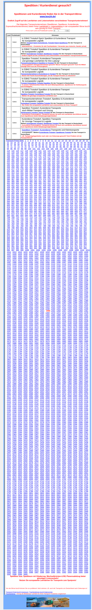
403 (12, 183)
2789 (48, 491)
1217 (64, 278)
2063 (14, 394)
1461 (86, 311)
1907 (64, 372)
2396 (31, 438)
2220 (53, 414)
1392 (36, 303)
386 (17, 181)
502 (53, 193)
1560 (53, 325)
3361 (59, 568)
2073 (70, 394)
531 (22, 197)
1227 (36, 280)
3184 (75, 544)
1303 (42, 291)
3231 (86, 550)
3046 (59, 526)
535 (40, 197)
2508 (70, 453)
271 (67, 167)
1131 (86, 266)
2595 (53, 465)
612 (62, 205)
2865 (53, 501)
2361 (86, 432)
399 (76, 181)
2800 (25, 493)
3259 (75, 554)
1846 (59, 363)
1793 (14, 357)
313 (12, 173)
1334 (48, 295)
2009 (48, 386)
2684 (48, 477)
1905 (53, 372)
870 (8, 236)
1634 (48, 335)
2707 (9, 481)
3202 (9, 548)
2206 (59, 412)
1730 (81, 347)
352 (26, 177)
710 (17, 218)
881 (58, 236)
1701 (86, 343)
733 (40, 220)
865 (67, 234)
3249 (20, 554)
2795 (81, 491)
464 (44, 189)
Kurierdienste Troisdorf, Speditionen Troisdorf (43, 54)
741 (76, 220)
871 (12, 236)
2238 (70, 416)
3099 (20, 534)
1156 (59, 270)
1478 (14, 315)
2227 (9, 416)
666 (62, 212)
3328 (42, 564)
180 (62, 157)
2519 (48, 455)
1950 (53, 378)
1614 (20, 333)
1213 (42, 278)
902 (71, 238)
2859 (20, 501)
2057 (64, 392)
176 (44, 157)
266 (44, 167)
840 (35, 232)
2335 (25, 430)
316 (26, 173)
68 (85, 145)
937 (67, 242)
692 (17, 216)
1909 (75, 372)
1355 (81, 297)
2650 (25, 473)
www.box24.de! (48, 16)
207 (22, 161)
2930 (81, 509)
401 (85, 181)
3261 (86, 554)
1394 (48, 303)
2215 (25, 414)
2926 (59, 509)
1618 (42, 333)
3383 (14, 572)
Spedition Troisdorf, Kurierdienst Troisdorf (36, 94)
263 (31, 167)
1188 (70, 274)
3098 (14, 534)
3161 (31, 542)
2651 (31, 473)
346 (80, 175)
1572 (36, 327)
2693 (14, 479)
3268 (42, 556)
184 (80, 157)
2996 (31, 520)
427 (40, 185)
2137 (9, 404)
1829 (48, 361)
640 (26, 210)
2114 (48, 400)
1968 (70, 380)
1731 (86, 347)
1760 (81, 351)
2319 (20, 428)
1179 (20, 274)
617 (85, 205)
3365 (81, 568)
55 (40, 145)
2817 (36, 495)
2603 (14, 467)
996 (8, 250)
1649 (48, 337)
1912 (9, 374)
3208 (42, 548)
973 (67, 246)
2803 (42, 493)
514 (26, 195)
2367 (36, 434)
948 (35, 244)
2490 (53, 451)
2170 (25, 408)
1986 (86, 382)
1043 (14, 256)
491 (85, 191)
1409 (48, 305)
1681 (59, 341)
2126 (31, 402)
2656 (59, 473)
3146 (31, 540)
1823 (14, 361)
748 (26, 222)
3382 (9, 572)
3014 (48, 522)
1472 (64, 313)
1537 (9, 323)
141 (49, 153)
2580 (53, 463)
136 (26, 153)
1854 (20, 366)
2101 (59, 398)
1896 (86, 370)
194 (44, 159)
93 (89, 147)
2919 (20, 509)
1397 (64, 303)
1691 (31, 343)
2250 (53, 418)
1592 (64, 329)
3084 (20, 532)
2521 (59, 455)
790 (53, 226)
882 (62, 236)
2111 (31, 400)
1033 (42, 254)
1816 (59, 359)
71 (11, 147)
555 (49, 199)
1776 (86, 353)
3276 (86, 556)
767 (31, 224)
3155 (81, 540)
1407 (36, 305)
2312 (64, 426)
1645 (25, 337)
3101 (31, 534)
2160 (53, 406)
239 (85, 163)
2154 (20, 406)
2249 (48, 418)
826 (53, 230)
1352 (64, 297)
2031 (86, 388)
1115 (81, 264)
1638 (70, 335)
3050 (81, 526)
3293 (14, 560)
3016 (59, 522)
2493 (70, 451)
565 (12, 201)
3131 (31, 538)
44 (85, 143)
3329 (48, 564)
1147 (9, 270)
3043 (42, 526)
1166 (31, 272)
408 (35, 183)
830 (71, 230)
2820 (53, 495)
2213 (14, 414)
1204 (75, 276)
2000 (81, 384)
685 (67, 214)
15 (66, 141)
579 (76, 201)
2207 (64, 412)
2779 (75, 489)
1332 (36, 295)
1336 (59, 295)
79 (40, 147)
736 (53, 220)
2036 (31, 390)
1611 (86, 331)
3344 (48, 566)
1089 (20, 262)
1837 (9, 363)
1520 (81, 319)
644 (44, 210)
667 (67, 212)
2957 (64, 513)
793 (67, 226)
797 (85, 226)
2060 (81, 392)
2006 (31, 386)
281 (31, 169)
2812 (9, 495)
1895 (81, 370)
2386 (59, 436)
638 (17, 210)
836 (17, 232)
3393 (70, 572)
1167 (36, 272)
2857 (9, 501)
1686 (86, 341)
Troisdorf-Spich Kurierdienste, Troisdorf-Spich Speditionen (47, 43)
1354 (75, 297)
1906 (59, 372)
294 (8, 171)
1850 (81, 363)
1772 (64, 353)
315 (22, 173)
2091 (86, 396)
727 (12, 220)
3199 (75, 546)
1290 (53, 289)
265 (40, 167)
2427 (36, 443)
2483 (14, 451)
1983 (70, 382)
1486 (59, 315)
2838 (70, 497)
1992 (36, 384)
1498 (42, 317)
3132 (36, 538)
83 (54, 147)
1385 (81, 301)
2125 (25, 402)
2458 (42, 447)
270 (62, 167)
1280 (81, 286)
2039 (48, 390)
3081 (86, 530)
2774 (48, 489)
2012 (64, 386)
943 (12, 244)
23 (11, 143)
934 (53, 242)
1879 (75, 368)
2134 (75, 402)
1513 (42, 319)
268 (53, 167)
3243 (70, 552)
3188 (14, 546)
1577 (64, 327)
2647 (9, 473)
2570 (81, 461)
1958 (14, 380)
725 (85, 218)
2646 (86, 471)
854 (17, 234)
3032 (64, 524)
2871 (86, 501)
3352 (9, 568)
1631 (31, 335)
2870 (81, 501)
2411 (31, 440)
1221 (86, 278)
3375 (53, 570)
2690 (81, 477)
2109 (20, 400)
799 (12, 228)
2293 (42, 424)
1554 (20, 325)
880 (53, 236)
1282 (9, 289)
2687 (64, 477)
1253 (14, 284)
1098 (70, 262)
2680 (25, 477)
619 (12, 207)
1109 (48, 264)
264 (35, 167)
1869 (20, 368)
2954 (48, 513)
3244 (75, 552)
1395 (53, 303)
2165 (81, 406)
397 (67, 181)
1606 (59, 331)
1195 (25, 276)
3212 (64, 548)
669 (76, 212)
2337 (36, 430)
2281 (59, 422)
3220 (25, 550)
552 (35, 199)
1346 (31, 297)
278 (17, 169)
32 (43, 143)
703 (67, 216)
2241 (86, 416)
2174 (48, 408)
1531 (59, 321)
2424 (20, 443)
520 (53, 195)
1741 (59, 349)
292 (80, 169)
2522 (64, 455)
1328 (14, 295)
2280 (53, 422)
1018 (42, 252)
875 (31, 236)
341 (58, 175)
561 (76, 199)
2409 (20, 440)
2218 (42, 414)
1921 (59, 374)
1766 (31, 353)
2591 (31, 465)
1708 (42, 345)
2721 (86, 481)
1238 (14, 282)
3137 (64, 538)
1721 (31, 347)
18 (77, 141)
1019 (48, 252)
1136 (31, 268)
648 (62, 210)
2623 (42, 469)
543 (76, 197)
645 (49, 210)
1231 (59, 280)
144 (62, 153)
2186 (31, 410)
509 (85, 193)
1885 (25, 370)
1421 (31, 307)
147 (76, 153)
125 (58, 151)
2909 (48, 507)
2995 (25, 520)
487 (67, 191)
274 (80, 167)
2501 (31, 453)
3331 (59, 564)
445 (40, 187)
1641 (86, 335)
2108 (14, 400)
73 (18, 147)
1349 (48, 297)
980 (17, 248)
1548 (70, 323)
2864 (48, 501)
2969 (48, 515)
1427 (64, 307)
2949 (20, 513)
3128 (14, 538)
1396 (59, 303)
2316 (86, 426)
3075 (53, 530)
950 (44, 244)
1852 (9, 366)
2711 (31, 481)
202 (80, 159)
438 (8, 187)
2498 (14, 453)
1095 (53, 262)
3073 (42, 530)
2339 (48, 430)
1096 (59, 262)
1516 (59, 319)
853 (12, 234)
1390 (25, 303)
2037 (36, 390)
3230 (81, 550)
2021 (31, 388)
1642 (9, 337)
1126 (59, 266)
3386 (31, 572)
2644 (75, 471)
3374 (48, 570)
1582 (9, 329)
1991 (31, 384)
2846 (31, 499)
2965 (25, 515)
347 (85, 175)
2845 (25, 499)
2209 (75, 412)
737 (58, 220)
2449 (75, 445)
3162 (36, 542)
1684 (75, 341)
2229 (20, 416)
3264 (20, 556)
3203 (14, 548)
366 (8, 179)
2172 (36, 408)
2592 (36, 465)
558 (62, 199)
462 (35, 189)
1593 (70, 329)
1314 (20, 293)
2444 (48, 445)
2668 (42, 475)
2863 (42, 501)
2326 (59, 428)
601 (12, 205)
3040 (25, 526)
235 (67, 163)
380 (71, 179)
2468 (14, 449)
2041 (59, 390)
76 (29, 147)
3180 (53, 544)
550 (26, 199)
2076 (86, 394)
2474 (48, 449)
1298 (14, 291)
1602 (36, 331)
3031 (59, 524)
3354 (20, 568)
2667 (36, 475)
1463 (14, 313)
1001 (33, 250)
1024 (75, 252)
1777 (9, 355)
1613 (14, 333)
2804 (48, 493)
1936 (59, 376)
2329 (75, 428)
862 (53, 234)
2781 (86, 489)
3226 (59, 550)
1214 (48, 278)
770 (44, 224)
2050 (25, 392)
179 (58, 157)
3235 (25, 552)
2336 (31, 430)
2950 (25, 513)
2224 (75, 414)
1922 (64, 374)
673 (12, 214)
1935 (53, 376)
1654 (75, 337)
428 (44, 185)
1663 (42, 339)
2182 (9, 410)
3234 (20, 552)
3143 (14, 540)
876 (35, 236)
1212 (36, 278)
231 (49, 163)
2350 (25, 432)
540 (62, 197)
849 (76, 232)
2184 (20, 410)
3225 (53, 550)
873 (22, 236)
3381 (86, 570)
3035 (81, 524)
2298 (70, 424)
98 (22, 149)
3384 (20, 572)
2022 (36, 388)
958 (80, 244)
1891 (59, 370)
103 (43, 149)
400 (80, 181)
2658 (70, 473)
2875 (25, 503)
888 (8, 238)
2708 (14, 481)
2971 (59, 515)
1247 (64, 282)
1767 (36, 353)
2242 (9, 418)
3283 (42, 558)
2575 (25, 463)
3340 (25, 566)
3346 (59, 566)
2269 (75, 420)
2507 (64, 453)
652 (80, 210)
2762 (64, 487)
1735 (25, 349)
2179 (75, 408)
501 (49, 193)
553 (40, 199)
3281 (31, 558)
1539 (20, 323)
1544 (48, 323)
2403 (70, 438)
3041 (31, 526)
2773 (42, 489)
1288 (42, 289)
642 (35, 210)
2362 (9, 434)
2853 (70, 499)
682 (53, 214)
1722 (36, 347)
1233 (70, 280)
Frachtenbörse (10, 594)
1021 (59, 252)
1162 (9, 272)
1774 (75, 353)
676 (26, 214)
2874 (20, 503)
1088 (14, 262)
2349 (20, 432)
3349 (75, 566)
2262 (36, 420)
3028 (42, 524)
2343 (70, 430)
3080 (81, 530)
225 (22, 163)
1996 (59, 384)
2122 (9, 402)
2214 (20, 414)
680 (44, 214)
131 (85, 151)
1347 (36, 297)
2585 (81, 463)
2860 (25, 501)
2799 (20, 493)
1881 (86, 368)
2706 (86, 479)
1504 (75, 317)
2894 (48, 505)
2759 (48, 487)
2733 (70, 483)
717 (49, 218)
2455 (25, 447)
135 (22, 153)
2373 (70, 434)
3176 (31, 544)
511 (12, 195)
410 (44, 183)
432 (62, 185)
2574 (20, 463)
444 (35, 187)
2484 (20, 451)
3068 (14, 530)
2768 (14, 489)
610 (53, 205)
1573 (42, 327)
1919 (48, 374)
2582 (64, 463)
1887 (36, 370)
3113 (14, 536)
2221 (59, 414)
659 (31, 212)
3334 (75, 564)
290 (71, 169)
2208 (70, 412)
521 (58, 195)
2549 (48, 459)
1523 (14, 321)
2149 (75, 404)
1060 (25, 258)
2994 (20, 520)
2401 (59, 438)
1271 (31, 286)
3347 (64, 566)
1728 (70, 347)
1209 (20, 278)
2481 (86, 449)
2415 (53, 440)
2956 (59, 513)
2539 (75, 457)
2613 (70, 467)
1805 (81, 357)
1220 (81, 278)
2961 (86, 513)
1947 (36, 378)
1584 (20, 329)
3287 (64, 558)
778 (80, 224)
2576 (31, 463)
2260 (25, 420)
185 (85, 157)
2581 (59, 463)
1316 (31, 293)
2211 (86, 412)
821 (31, 230)
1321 (59, 293)
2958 (70, 513)
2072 (64, 394)
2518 (42, 455)
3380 (81, 570)
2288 (14, 424)
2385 (53, 436)
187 (12, 159)
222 (8, 163)
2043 (70, 390)
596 (71, 203)
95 (11, 149)
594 (62, 203)
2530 (25, 457)
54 (36, 145)
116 (17, 151)
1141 (59, 268)
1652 (64, 337)
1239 (20, 282)
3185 (81, 544)
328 (80, 173)
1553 (14, 325)
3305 (81, 560)
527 (85, 195)
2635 (25, 471)
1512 (36, 319)
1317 (36, 293)
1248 (70, 282)
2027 (64, 388)
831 (76, 230)
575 (58, 201)
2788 (42, 491)
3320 (81, 562)
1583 (14, 329)
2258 (14, 420)
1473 (70, 313)
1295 (81, 289)
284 (44, 169)
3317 (64, 562)
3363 (70, 568)
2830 (25, 497)
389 (31, 181)
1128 (70, 266)
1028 (14, 254)
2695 (25, 479)
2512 (9, 455)
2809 (75, 493)
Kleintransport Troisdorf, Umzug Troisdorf (35, 112)
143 (58, 153)
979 (12, 248)
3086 (31, 532)
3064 (75, 528)
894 (35, 238)
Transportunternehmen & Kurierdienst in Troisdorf (38, 74)
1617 (36, 333)
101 (34, 149)
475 (12, 191)
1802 (64, 357)
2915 (81, 507)
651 (76, 210)
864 (62, 234)
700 (53, 216)
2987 (64, 517)
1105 (25, 264)
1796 (31, 357)
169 (12, 157)
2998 (42, 520)
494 (17, 193)
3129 (20, 538)
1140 (53, 268)
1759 (75, 351)
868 (80, 234)
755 (58, 222)
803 (31, 228)
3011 (31, 522)
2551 (59, 459)
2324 (48, 428)
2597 (64, 465)
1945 (25, 378)
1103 (14, 264)
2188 (42, 410)
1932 (36, 376)
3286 (59, 558)
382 (80, 179)
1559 (48, 325)
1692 (36, 343)
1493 (14, 317)
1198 (42, 276)
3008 (14, 522)
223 (12, 163)
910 (26, 240)
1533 (70, 321)
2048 (14, 392)
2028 (70, 388)
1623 (70, 333)
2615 (81, 467)
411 (49, 183)
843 (49, 232)
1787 (64, 355)
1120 (25, 266)
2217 (36, 414)
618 (8, 207)
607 (40, 205)
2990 (81, 517)
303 (49, 171)
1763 (14, 353)
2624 (48, 469)
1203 (70, 276)
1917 (36, 374)
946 (26, 244)
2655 (53, 473)
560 (71, 199)
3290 (81, 558)
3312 (36, 562)
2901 (86, 505)
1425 (53, 307)
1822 (9, 361)
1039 (75, 254)
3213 (70, 548)
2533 (42, 457)
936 (62, 242)
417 (76, 183)
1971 (86, 380)
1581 (86, 327)
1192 (9, 276)
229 (40, 163)
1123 (42, 266)
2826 (86, 495)
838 (26, 232)
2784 (20, 491)
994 (80, 248)
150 (8, 155)
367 (12, 179)
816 (8, 230)
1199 (48, 276)
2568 (70, 461)
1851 (86, 363)
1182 (36, 274)
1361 (31, 299)
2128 (42, 402)
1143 (70, 268)
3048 (70, 526)
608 (44, 205)
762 (8, 224)
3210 (53, 548)
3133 (42, 538)
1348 (42, 297)
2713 (42, 481)
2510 (81, 453)
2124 (20, 402)
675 (22, 214)
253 (67, 165)
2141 (31, 404)
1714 (75, 345)
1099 (75, 262)
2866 (59, 501)
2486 (31, 451)
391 (40, 181)
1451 (31, 311)
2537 (64, 457)
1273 (42, 286)
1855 (25, 366)
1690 (25, 343)
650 (71, 210)
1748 (14, 351)
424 (26, 185)
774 (62, 224)
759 (76, 222)
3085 (25, 532)
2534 (48, 457)
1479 (20, 315)
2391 (86, 436)
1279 (75, 286)
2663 (14, 475)
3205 (25, 548)
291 (76, 169)
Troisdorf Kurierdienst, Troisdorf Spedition (36, 83)
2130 (53, 402)
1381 (59, 301)
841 (40, 232)
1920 (53, 374)
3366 (86, 568)
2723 (14, 483)
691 (12, 216)
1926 (86, 374)
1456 (59, 311)
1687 (9, 343)
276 (8, 169)
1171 (59, 272)
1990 (25, 384)
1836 (86, 361)
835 (12, 232)
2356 (59, 432)
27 (25, 143)
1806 (86, 357)
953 (58, 244)
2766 (86, 487)
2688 (70, 477)
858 (35, 234)
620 (17, 207)
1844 (48, 363)
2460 (53, 447)
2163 (70, 406)
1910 (81, 372)
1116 (86, 264)
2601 (86, 465)
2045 (81, 390)
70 (8, 147)
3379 (75, 570)
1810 (25, 359)
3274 (75, 556)
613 (67, 205)
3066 (86, 528)
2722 (9, 483)
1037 (64, 254)
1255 (25, 284)
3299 (48, 560)
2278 (42, 422)
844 (53, 232)
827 (58, 230)
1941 (86, 376)
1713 (70, 345)
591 (49, 203)
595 (67, 203)
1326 (86, 293)
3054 (20, 528)
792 (62, 226)
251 (58, 165)
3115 (25, 536)
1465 (25, 313)
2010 (53, 386)
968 (44, 246)
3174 (20, 544)
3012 (36, 522)
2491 (59, 451)
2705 (81, 479)
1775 (81, 353)
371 (31, 179)
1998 (70, 384)
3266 (31, 556)
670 (80, 212)
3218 (14, 550)
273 (76, 167)
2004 (20, 386)
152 (17, 155)
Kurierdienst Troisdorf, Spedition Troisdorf (36, 103)
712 (26, 218)
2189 (48, 410)
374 (44, 179)
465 (49, 189)
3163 (42, 542)
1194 (20, 276)
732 (35, 220)
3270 (53, 556)
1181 (31, 274)
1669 (75, 339)
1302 (36, 291)
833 (85, 230)
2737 (9, 485)
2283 (70, 422)
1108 (42, 264)
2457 (36, 447)
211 (40, 161)
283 (40, 169)
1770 (53, 353)
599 (85, 203)
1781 (31, 355)
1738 (42, 349)
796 (80, 226)
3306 (86, 560)
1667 (64, 339)
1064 (48, 258)
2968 (42, 515)
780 (8, 226)
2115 (53, 400)
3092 (64, 532)
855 (22, 234)
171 (22, 157)
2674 (75, 475)
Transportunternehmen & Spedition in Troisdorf (37, 63)
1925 (81, 374)
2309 (48, 426)
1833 (70, 361)
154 (26, 155)
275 (85, 167)
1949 (48, 378)
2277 (36, 422)
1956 (86, 378)
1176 (86, 272)
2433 (70, 443)
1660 (25, 339)
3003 (70, 520)
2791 (59, 491)
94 (8, 149)
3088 (42, 532)
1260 (53, 284)
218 (71, 161)
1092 (36, 262)
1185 (53, 274)
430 (53, 185)
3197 (64, 546)
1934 (48, 376)
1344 (20, 297)
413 (58, 183)
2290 (25, 424)
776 (71, 224)
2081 (31, 396)
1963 (42, 380)
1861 (59, 366)
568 (26, 201)
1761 (86, 351)
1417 (9, 307)
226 (26, 163)
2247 (36, 418)
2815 (25, 495)
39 (68, 143)
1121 (31, 266)
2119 (75, 400)
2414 (48, 440)
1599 (20, 331)
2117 (64, 400)
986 (44, 248)
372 (35, 179)
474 (8, 191)
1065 (53, 258)
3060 (53, 528)
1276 (59, 286)
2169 (20, 408)
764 (17, 224)
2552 (64, 459)
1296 (86, 289)
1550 (81, 323)
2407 (9, 440)
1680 (53, 341)
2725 (25, 483)
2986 (59, 517)
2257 (9, 420)
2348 (14, 432)
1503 (70, 317)
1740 (53, 349)
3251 (31, 554)
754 (53, 222)
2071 (59, 394)
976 (80, 246)
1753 (42, 351)
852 (8, 234)
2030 (81, 388)
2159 (48, 406)
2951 (31, 513)
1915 (25, 374)
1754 (48, 351)
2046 (86, 390)
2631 (86, 469)
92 (85, 147)
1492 (9, 317)
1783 (42, 355)
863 (58, 234)
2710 (25, 481)
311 (85, 171)
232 (53, 163)
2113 (42, 400)
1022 (64, 252)
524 (71, 195)
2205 (53, 412)
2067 (36, 394)
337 (40, 175)
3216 (86, 548)
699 (49, 216)
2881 (59, 503)
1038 (70, 254)
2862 (36, 501)
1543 (42, 323)
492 (8, 193)
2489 (48, 451)
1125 (53, 266)
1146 (86, 268)
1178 (14, 274)
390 (35, 181)
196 (53, 159)
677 (31, 214)
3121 (59, 536)
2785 (25, 491)
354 (35, 177)
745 (12, 222)
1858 (42, 366)
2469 (20, 449)
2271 (86, 420)
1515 (53, 319)
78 (36, 147)
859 (40, 234)
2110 (25, 400)
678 (35, 214)
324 (62, 173)
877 (40, 236)
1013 (14, 252)
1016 (31, 252)
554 (44, 199)
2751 (86, 485)
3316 (59, 562)
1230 (53, 280)
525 (76, 195)
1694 (48, 343)
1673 (14, 341)
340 (53, 175)
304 (53, 171)
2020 (25, 388)
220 (80, 161)
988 (53, 248)
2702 (64, 479)
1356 (86, 297)
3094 (75, 532)
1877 (64, 368)
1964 (48, 380)
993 (76, 248)
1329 (20, 295)
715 (40, 218)
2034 (20, 390)
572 (44, 201)
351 (22, 177)
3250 (25, 554)
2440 (25, 445)
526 (80, 195)
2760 (53, 487)
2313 (70, 426)
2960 (81, 513)
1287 (36, 289)
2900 (81, 505)
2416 (59, 440)
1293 (70, 289)
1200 (53, 276)
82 (50, 147)
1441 (59, 309)
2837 (64, 497)
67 (82, 145)
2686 (59, 477)
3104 (48, 534)
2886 (86, 503)
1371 (86, 299)
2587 (9, 465)
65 (75, 145)
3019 (75, 522)
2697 (36, 479)
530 (17, 197)
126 (62, 151)
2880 (53, 503)
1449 (20, 311)
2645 (81, 471)
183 (76, 157)
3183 (70, 544)
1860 (53, 366)
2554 (75, 459)
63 (68, 145)
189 (22, 159)
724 (80, 218)
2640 (53, 471)
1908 (70, 372)
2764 (75, 487)
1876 (59, 368)
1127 (64, 266)
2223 (70, 414)
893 (31, 238)
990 (62, 248)
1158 (70, 270)
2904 (20, 507)
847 (67, 232)
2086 (59, 396)
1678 (42, 341)
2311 (59, 426)
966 (35, 246)
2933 (14, 511)
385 (12, 181)
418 (80, 183)
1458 (70, 311)
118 (26, 151)
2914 (75, 507)
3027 (36, 524)
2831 (31, 497)
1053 (70, 256)
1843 (42, 363)
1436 (31, 309)
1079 (48, 260)
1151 (31, 270)
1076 (31, 260)
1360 (25, 299)
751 (40, 222)
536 (44, 197)
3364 (75, 568)
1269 (20, 286)
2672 (64, 475)
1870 (25, 368)
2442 (36, 445)
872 (17, 236)
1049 (48, 256)
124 (53, 151)
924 (8, 242)
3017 (64, 522)
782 (17, 226)
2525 (81, 455)
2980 (25, 517)
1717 (9, 347)
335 (31, 175)
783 (22, 226)
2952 (36, 513)
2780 (81, 489)
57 (47, 145)
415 (67, 183)
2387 (64, 436)
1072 (9, 260)
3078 (70, 530)
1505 (81, 317)
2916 (86, 507)
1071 (86, 258)
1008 (71, 250)
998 (17, 250)
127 (67, 151)
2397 (36, 438)
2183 (14, 410)
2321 (31, 428)
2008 (42, 386)
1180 (25, 274)
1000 (27, 250)
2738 (14, 485)
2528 (14, 457)
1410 (53, 305)
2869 (75, 501)
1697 (64, 343)
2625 (53, 469)
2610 (53, 467)
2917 (9, 509)
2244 (20, 418)
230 (44, 163)
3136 (59, 538)
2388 (70, 436)
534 (35, 197)
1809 (20, 359)
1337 (64, 295)
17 (73, 141)
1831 (59, 361)
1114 (75, 264)
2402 (64, 438)
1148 (14, 270)
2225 (81, 414)
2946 (86, 511)
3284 (48, 558)
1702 (9, 345)
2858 (14, 501)
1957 (9, 380)
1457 (64, 311)
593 (58, 203)
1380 (53, 301)
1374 (20, 301)
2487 (36, 451)
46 (8, 145)
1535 (81, 321)
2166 (86, 406)
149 (85, 153)
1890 (53, 370)
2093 (14, 398)
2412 (36, 440)
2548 (42, 459)
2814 (20, 495)
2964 (20, 515)
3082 (9, 532)
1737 (36, 349)
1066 (59, 258)
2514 (20, 455)
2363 (14, 434)
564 (8, 201)
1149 (20, 270)
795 (76, 226)
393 (49, 181)
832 (80, 230)
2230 (25, 416)
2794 (75, 491)
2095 (25, 398)
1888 (42, 370)
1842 (36, 363)
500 (44, 193)
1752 (36, 351)
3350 (81, 566)
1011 (88, 250)
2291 (31, 424)
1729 (75, 347)
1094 (48, 262)
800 (17, 228)
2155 (25, 406)
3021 (86, 522)
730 (26, 220)
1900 (25, 372)
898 (53, 238)
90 (78, 147)
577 (67, 201)
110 (74, 149)
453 (76, 187)
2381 (31, 436)
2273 (14, 422)
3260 (81, 554)
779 (85, 224)
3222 (36, 550)
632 (71, 207)
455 (85, 187)
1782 (36, 355)
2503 (42, 453)
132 (8, 153)
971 (58, 246)
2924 (48, 509)
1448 (14, 311)
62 (64, 145)
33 (47, 143)
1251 (86, 282)
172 (26, 157)
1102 (9, 264)
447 (49, 187)
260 (17, 167)
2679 (20, 477)
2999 (48, 520)
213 (49, 161)
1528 (42, 321)
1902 (36, 372)
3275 (81, 556)
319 (40, 173)
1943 (14, 378)
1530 (53, 321)
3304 (75, 560)
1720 (25, 347)
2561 (31, 461)
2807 (64, 493)
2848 (42, 499)
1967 (64, 380)
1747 (9, 351)
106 (56, 149)
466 (53, 189)
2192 (64, 410)
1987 (9, 384)
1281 (86, 286)
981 (22, 248)
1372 (9, 301)
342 (62, 175)
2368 (42, 434)
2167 (9, 408)
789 (49, 226)
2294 (48, 424)
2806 (59, 493)
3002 (64, 520)
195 (49, 159)
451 (67, 187)
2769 (20, 489)
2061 (86, 392)
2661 (86, 473)
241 (12, 165)
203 (85, 159)
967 (40, 246)
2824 (75, 495)
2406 (86, 438)
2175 (53, 408)
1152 (36, 270)
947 (31, 244)
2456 (31, 447)
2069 (48, 394)
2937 (36, 511)
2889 (20, 505)
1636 (59, 335)
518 (44, 195)
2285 (81, 422)
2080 (25, 396)
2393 (14, 438)
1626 (86, 333)
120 (35, 151)
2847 (36, 499)
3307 (9, 562)
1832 (64, 361)
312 (8, 173)
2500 (25, 453)
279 (22, 169)
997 (12, 250)
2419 (75, 440)
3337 (9, 566)
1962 (36, 380)
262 (26, 167)
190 (26, 159)
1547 (64, 323)
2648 (14, 473)
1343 (14, 297)
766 (26, 224)
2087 (64, 396)
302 (44, 171)
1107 (36, 264)
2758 (42, 487)
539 (58, 197)
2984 (48, 517)
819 (22, 230)
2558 (14, 461)
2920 (25, 509)
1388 (14, 303)
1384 (75, 301)
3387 (36, 572)
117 (22, 151)
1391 (31, 303)
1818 (70, 359)
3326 (31, 564)
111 (79, 149)
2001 (86, 384)
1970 (81, 380)
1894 (75, 370)
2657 (64, 473)
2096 (31, 398)
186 (8, 159)
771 (49, 224)
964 (26, 246)
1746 (86, 349)
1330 (25, 295)
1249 (75, 282)
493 (12, 193)
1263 (70, 284)
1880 (81, 368)
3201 (86, 546)
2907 (36, 507)
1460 (81, 311)
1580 (81, 327)
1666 (59, 339)
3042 (36, 526)
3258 (70, 554)
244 (26, 165)
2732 (64, 483)
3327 (36, 564)
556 (53, 199)
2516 (31, 455)
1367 (64, 299)
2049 (20, 392)
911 (31, 240)
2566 (59, 461)
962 (17, 246)
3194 (48, 546)
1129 (75, 266)
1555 (25, 325)
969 (49, 246)
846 (62, 232)
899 (58, 238)
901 (67, 238)
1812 (36, 359)
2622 (36, 469)
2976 (86, 515)
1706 (31, 345)
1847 (64, 363)
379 (67, 179)
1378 (42, 301)
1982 (64, 382)
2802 (36, 493)
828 (62, 230)
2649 (20, 473)
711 (22, 218)
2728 (42, 483)
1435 (25, 309)
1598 (14, 331)
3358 (42, 568)
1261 (59, 284)
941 (85, 242)
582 (8, 203)
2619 (20, 469)
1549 (75, 323)
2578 (42, 463)
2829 (20, 497)
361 (67, 177)
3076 (59, 530)
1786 (59, 355)
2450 (81, 445)
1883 (14, 370)
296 (17, 171)
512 (17, 195)
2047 (9, 392)
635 (85, 207)
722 (71, 218)
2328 (70, 428)
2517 (36, 455)
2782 (9, 491)
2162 (64, 406)
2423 (14, 443)
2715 (53, 481)
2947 (9, 513)
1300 (25, 291)
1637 (64, 335)
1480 (25, 315)
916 (53, 240)
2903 (14, 507)
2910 (53, 507)
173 (31, 157)
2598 (70, 465)
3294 (20, 560)
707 (85, 216)
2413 (42, 440)
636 (8, 210)
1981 (59, 382)
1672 (9, 341)
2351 (31, 432)
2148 (70, 404)
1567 (9, 327)
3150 (53, 540)
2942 (64, 511)
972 (62, 246)
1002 (38, 250)
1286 (31, 289)
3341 (31, 566)
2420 (81, 440)
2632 (9, 471)
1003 (43, 250)
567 (22, 201)
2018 (14, 388)
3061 (59, 528)
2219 (48, 414)
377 (58, 179)
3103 (42, 534)
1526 (31, 321)
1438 (42, 309)
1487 (64, 315)
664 (53, 212)
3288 (70, 558)
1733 (14, 349)
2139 (20, 404)
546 (8, 199)
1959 (20, 380)
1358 (14, 299)
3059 (48, 528)
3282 (36, 558)
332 (17, 175)
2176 (59, 408)
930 (35, 242)
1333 (42, 295)
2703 (70, 479)
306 (62, 171)
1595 (81, 329)
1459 (75, 311)
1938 (70, 376)
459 (22, 189)
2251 (59, 418)
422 (17, 185)
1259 (48, 284)
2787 (36, 491)
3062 (64, 528)
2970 (53, 515)
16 (70, 141)
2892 (36, 505)
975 (76, 246)
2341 (59, 430)
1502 (64, 317)
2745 (53, 485)
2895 (53, 505)
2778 (70, 489)
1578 (70, 327)
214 (53, 161)
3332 (64, 564)
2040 (53, 390)
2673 (70, 475)
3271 (59, 556)
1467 (36, 313)
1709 (48, 345)
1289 (48, 289)
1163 (14, 272)
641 (31, 210)
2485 (25, 451)
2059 (75, 392)
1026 (86, 252)
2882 (64, 503)
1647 (36, 337)
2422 (9, 443)
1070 (81, 258)
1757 (64, 351)
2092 (9, 398)
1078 (42, 260)
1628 (14, 335)
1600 (25, 331)
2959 (75, 513)
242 (17, 165)
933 (49, 242)
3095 (81, 532)
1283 (14, 289)
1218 (70, 278)
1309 (75, 291)
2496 (86, 451)
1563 (70, 325)
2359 (75, 432)
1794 (20, 357)
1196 (31, 276)
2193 (70, 410)
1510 (25, 319)
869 (85, 234)
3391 (59, 572)
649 (67, 210)
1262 (64, 284)
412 (53, 183)
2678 (14, 477)
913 (40, 240)
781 (12, 226)
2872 (9, 503)
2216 (31, 414)
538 (53, 197)
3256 (59, 554)
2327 (64, 428)
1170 (53, 272)
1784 (48, 355)
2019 (20, 388)
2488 (42, 451)
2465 (81, 447)
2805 (53, 493)
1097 (64, 262)
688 (80, 214)
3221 (31, 550)
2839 (75, 497)
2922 (36, 509)
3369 (20, 570)
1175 (81, 272)
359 (58, 177)
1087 (9, 262)
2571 (86, 461)
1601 (31, 331)
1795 (25, 357)
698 (44, 216)
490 (80, 191)
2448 (70, 445)
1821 (86, 359)
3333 (70, 564)
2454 (20, 447)
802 (26, 228)
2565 (53, 461)
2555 (81, 459)
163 (67, 155)
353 (31, 177)
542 (71, 197)
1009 (77, 250)
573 (49, 201)
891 (22, 238)
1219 (75, 278)
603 (22, 205)
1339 (75, 295)
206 (17, 161)
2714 (48, 481)
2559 (20, 461)
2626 (59, 469)
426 (35, 185)
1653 (70, 337)
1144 (75, 268)
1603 (42, 331)
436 (80, 185)
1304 (48, 291)
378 (62, 179)
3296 (31, 560)
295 (12, 171)
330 (8, 175)
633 (76, 207)
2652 (36, 473)
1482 (36, 315)
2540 (81, 457)
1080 (53, 260)
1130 (81, 266)
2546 (31, 459)
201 (76, 159)
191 (31, 159)
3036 (86, 524)
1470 (53, 313)
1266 (86, 284)
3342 (36, 566)
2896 (59, 505)
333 (22, 175)
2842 (9, 499)
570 (35, 201)
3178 (42, 544)
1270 (25, 286)
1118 (14, 266)
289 (67, 169)
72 (15, 147)
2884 (75, 503)
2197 (9, 412)
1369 (75, 299)
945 (22, 244)
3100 (25, 534)
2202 (36, 412)
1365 (53, 299)
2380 (25, 436)
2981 (31, 517)
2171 (31, 408)
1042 (9, 256)
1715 (81, 345)
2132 (64, 402)
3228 (70, 550)
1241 (31, 282)
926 (17, 242)
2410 (25, 440)
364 (80, 177)
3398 (14, 574)
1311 (86, 291)
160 (53, 155)
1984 (75, 382)
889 (12, 238)
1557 (36, 325)
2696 (31, 479)
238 (80, 163)
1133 (14, 268)
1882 (9, 370)
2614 (75, 467)
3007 (9, 522)
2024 (48, 388)
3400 (25, 574)
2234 (48, 416)
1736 (31, 349)
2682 (36, 477)
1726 (59, 347)
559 (67, 199)
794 (71, 226)
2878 (42, 503)
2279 (48, 422)
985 (40, 248)
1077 (36, 260)
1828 (42, 361)
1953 (70, 378)
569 (31, 201)
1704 (20, 345)
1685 (81, 341)
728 (17, 220)
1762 (9, 353)
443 (31, 187)
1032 (36, 254)
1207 (9, 278)
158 (44, 155)
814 (80, 228)
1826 (31, 361)
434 (71, 185)
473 (85, 189)
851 (85, 232)
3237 (36, 552)
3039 (20, 526)
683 (58, 214)
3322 (9, 564)
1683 (70, 341)
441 (22, 187)
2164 (75, 406)
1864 (75, 366)
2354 (48, 432)
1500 (53, 317)
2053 (42, 392)
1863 (70, 366)
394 (53, 181)
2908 (42, 507)
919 (67, 240)
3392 (64, 572)
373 (40, 179)
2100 (53, 398)
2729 (48, 483)
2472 (36, 449)
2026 (59, 388)
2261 (31, 420)
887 (85, 236)
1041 (86, 254)
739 (67, 220)
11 (52, 141)
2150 (81, 404)
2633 (14, 471)
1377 (36, 301)
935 (58, 242)
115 (12, 151)
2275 (25, 422)
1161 (86, 270)
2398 (42, 438)
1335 (53, 295)
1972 (9, 382)
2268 (70, 420)
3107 (64, 534)
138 (35, 153)
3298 (42, 560)
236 (71, 163)
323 (58, 173)
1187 (64, 274)
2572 (9, 463)
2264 (48, 420)
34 (50, 143)
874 (26, 236)
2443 (42, 445)
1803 (70, 357)
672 (8, 214)
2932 (9, 511)
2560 (25, 461)
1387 (9, 303)
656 (17, 212)
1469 (48, 313)
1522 (9, 321)
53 (32, 145)
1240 (25, 282)
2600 (81, 465)
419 (85, 183)
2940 (53, 511)
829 (67, 230)
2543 (14, 459)
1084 (75, 260)
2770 (25, 489)
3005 (81, 520)
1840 (25, 363)
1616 (31, 333)
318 (35, 173)
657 (22, 212)
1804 (75, 357)
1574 (48, 327)
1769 (48, 353)
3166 (59, 542)
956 (71, 244)
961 (12, 246)
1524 (20, 321)
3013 (42, 522)
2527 (9, 457)
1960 (25, 380)
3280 (25, 558)
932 (44, 242)
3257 (64, 554)
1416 (86, 305)
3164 (48, 542)
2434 (75, 443)
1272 (36, 286)
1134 (20, 268)
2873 (14, 503)
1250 (81, 282)
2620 (25, 469)
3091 (59, 532)
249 (49, 165)
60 (57, 145)
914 (44, 240)
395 (58, 181)
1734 (20, 349)
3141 (86, 538)
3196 (59, 546)
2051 (31, 392)
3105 (53, 534)
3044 (48, 526)
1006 (60, 250)
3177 (36, 544)
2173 (42, 408)
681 (49, 214)
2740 (25, 485)
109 (70, 149)
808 (53, 228)
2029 (75, 388)
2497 (9, 453)
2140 (25, 404)
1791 (86, 355)
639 (22, 210)
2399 (48, 438)
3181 (59, 544)
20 (84, 141)
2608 (42, 467)
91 (82, 147)
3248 (14, 554)
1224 (20, 280)
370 (26, 179)
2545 (25, 459)
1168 (42, 272)
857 (31, 234)
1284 (20, 289)
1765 (25, 353)
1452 (36, 311)
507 (76, 193)
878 (44, 236)
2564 (48, 461)
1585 (25, 329)
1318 (42, 293)
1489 (75, 315)
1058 (14, 258)
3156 (86, 540)
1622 (64, 333)
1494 (20, 317)
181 (67, 157)
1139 (48, 268)
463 (40, 189)
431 (58, 185)
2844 (20, 499)
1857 (36, 366)
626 (44, 207)
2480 (81, 449)
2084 (48, 396)
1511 (31, 319)
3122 (64, 536)
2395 (25, 438)
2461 (59, 447)
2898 (70, 505)
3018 (70, 522)
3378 (70, 570)
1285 (25, 289)
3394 (75, 572)
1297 (9, 291)
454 (80, 187)
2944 (75, 511)
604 (26, 205)
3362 (64, 568)
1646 (31, 337)
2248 (42, 418)
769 (40, 224)
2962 (9, 515)
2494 (75, 451)
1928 (14, 376)
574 (53, 201)
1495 (25, 317)
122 (44, 151)
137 (31, 153)
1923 (70, 374)
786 (35, 226)
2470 (25, 449)
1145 (81, 268)
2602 (9, 467)
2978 (14, 517)
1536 (86, 321)
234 (62, 163)
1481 (31, 315)
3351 (86, 566)
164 (71, 155)
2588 (14, 465)
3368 (14, 570)
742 (80, 220)
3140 (81, 538)
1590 (53, 329)
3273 (70, 556)
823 (40, 230)
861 (49, 234)
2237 (64, 416)
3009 (20, 522)
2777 (64, 489)
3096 (86, 532)
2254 (75, 418)
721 (67, 218)
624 (35, 207)
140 (44, 153)
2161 (59, 406)
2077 (9, 396)
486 (62, 191)
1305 (53, 291)
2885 (81, 503)
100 (29, 149)
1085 (81, 260)
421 (12, 185)
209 (31, 161)
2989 (75, 517)
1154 (48, 270)
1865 (81, 366)
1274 (48, 286)
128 (71, 151)
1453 (42, 311)
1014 (20, 252)
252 (62, 165)
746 (17, 222)
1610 (81, 331)
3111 (86, 534)
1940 (81, 376)
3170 (81, 542)
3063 (70, 528)
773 (58, 224)
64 (71, 145)
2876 (31, 503)
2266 (59, 420)
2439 (20, 445)
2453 (14, 447)
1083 (70, 260)
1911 (86, 372)
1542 (36, 323)
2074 (75, 394)
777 (76, 224)
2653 (42, 473)
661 (40, 212)
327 (76, 173)
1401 (86, 303)
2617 (9, 469)
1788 (70, 355)
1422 (36, 307)
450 (62, 187)
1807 (9, 359)
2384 (48, 436)
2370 (53, 434)
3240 (53, 552)
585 (22, 203)
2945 (81, 511)
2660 (81, 473)
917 (58, 240)
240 (8, 165)
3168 (70, 542)
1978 (42, 382)
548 (17, 199)
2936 (31, 511)
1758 (70, 351)
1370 (81, 299)
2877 (36, 503)
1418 (14, 307)
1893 (70, 370)
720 (62, 218)
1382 (64, 301)
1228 (42, 280)
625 (40, 207)
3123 (70, 536)
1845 (53, 363)
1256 (31, 284)
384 (8, 181)
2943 (70, 511)
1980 (53, 382)
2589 (20, 465)
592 (53, 203)
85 (61, 147)
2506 (59, 453)
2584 (75, 463)
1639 (75, 335)
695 (31, 216)
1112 (64, 264)
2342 (64, 430)
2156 (31, 406)
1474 (75, 313)
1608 (70, 331)
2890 (25, 505)
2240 (81, 416)
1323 (70, 293)
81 (47, 147)
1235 (81, 280)
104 (47, 149)
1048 (42, 256)
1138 (42, 268)
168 (8, 157)
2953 (42, 513)
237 (76, 163)
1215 (53, 278)
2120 (81, 400)
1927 (9, 376)
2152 (9, 406)
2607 (36, 467)
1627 (9, 335)
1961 (31, 380)
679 (40, 214)
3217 (9, 550)
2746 (59, 485)
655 (12, 212)
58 (50, 145)
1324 (75, 293)
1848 (70, 363)
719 (58, 218)
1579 (75, 327)
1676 (31, 341)
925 (12, 242)
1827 (36, 361)
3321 (86, 562)
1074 (20, 260)
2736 (86, 483)
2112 (36, 400)
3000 (53, 520)
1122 (36, 266)
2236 (59, 416)
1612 (9, 333)
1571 (31, 327)
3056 (31, 528)
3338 (14, 566)
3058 (42, 528)
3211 (59, 548)
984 (35, 248)
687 (76, 214)
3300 (53, 560)
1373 (14, 301)
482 (44, 191)
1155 (53, 270)
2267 (64, 420)
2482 (9, 451)
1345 (25, 297)
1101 (86, 262)
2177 (64, 408)
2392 (9, 438)
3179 (48, 544)
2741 (31, 485)
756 (62, 222)
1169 (48, 272)
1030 (25, 254)
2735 (81, 483)
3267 (36, 556)
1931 (31, 376)
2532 (36, 457)
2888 (14, 505)
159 (49, 155)
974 (71, 246)
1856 (31, 366)
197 (58, 159)
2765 (81, 487)
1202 (64, 276)
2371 (59, 434)
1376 (31, 301)
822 (35, 230)
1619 (48, 333)
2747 (64, 485)
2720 (81, 481)
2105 (81, 398)
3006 (86, 520)
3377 (64, 570)
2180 (81, 408)
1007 (66, 250)
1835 (81, 361)
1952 (64, 378)
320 (44, 173)
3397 (9, 574)
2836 (59, 497)
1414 (75, 305)
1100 (81, 262)
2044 (75, 390)
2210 (81, 412)
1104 (20, 264)
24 (15, 143)
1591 (59, 329)
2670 (53, 475)
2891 (31, 505)
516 (35, 195)
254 (71, 165)
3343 (42, 566)
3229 (75, 550)
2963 (14, 515)
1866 (86, 366)
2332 (9, 430)
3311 (31, 562)
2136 (86, 402)
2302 (9, 426)
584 (17, 203)
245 (31, 165)
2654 (48, 473)
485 (58, 191)
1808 (14, 359)
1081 (59, 260)
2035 (25, 390)
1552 (9, 325)
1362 (36, 299)
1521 (86, 319)
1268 (14, 286)
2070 (53, 394)
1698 (70, 343)
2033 (14, 390)
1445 (81, 309)
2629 (75, 469)
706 (80, 216)
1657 (9, 339)
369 (22, 179)
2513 (14, 455)
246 (35, 165)
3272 (64, 556)
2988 (70, 517)
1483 (42, 315)
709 (12, 218)
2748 (70, 485)
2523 (70, 455)
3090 (53, 532)
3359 (48, 568)
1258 (42, 284)
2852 (64, 499)
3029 (48, 524)
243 (22, 165)
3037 (9, 526)
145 (67, 153)
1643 (14, 337)
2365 (25, 434)
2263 (42, 420)
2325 (53, 428)
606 (35, 205)
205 (12, 161)
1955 (81, 378)
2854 (75, 499)
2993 (14, 520)
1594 (75, 329)
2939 (48, 511)
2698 (42, 479)
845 (58, 232)
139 (40, 153)
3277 (9, 558)
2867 (64, 501)
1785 (53, 355)
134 (17, 153)
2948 (14, 513)
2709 (20, 481)
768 (35, 224)
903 (76, 238)
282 (35, 169)
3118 (42, 536)
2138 (14, 404)
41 (75, 143)
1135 (25, 268)
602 (17, 205)
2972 (64, 515)
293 (85, 169)
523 (67, 195)
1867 (9, 368)
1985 (81, 382)
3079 (75, 530)
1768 (42, 353)
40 (71, 143)
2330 (81, 428)
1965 (53, 380)
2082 (36, 396)
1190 (81, 274)
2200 (25, 412)
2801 (31, 493)
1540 (25, 323)
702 (62, 216)
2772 (36, 489)
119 (31, 151)
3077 (64, 530)
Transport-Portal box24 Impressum (17, 592)
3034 (75, 524)
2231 (31, 416)
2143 (42, 404)
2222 (64, 414)
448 (53, 187)
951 (49, 244)
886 (80, 236)
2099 (48, 398)
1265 (81, 284)
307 (67, 171)
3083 (14, 532)
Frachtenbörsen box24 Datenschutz (41, 592)
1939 (75, 376)
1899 (20, 372)
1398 (70, 303)
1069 (75, 258)
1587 (36, 329)
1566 (86, 325)
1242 (36, 282)
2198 (14, 412)
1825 (25, 361)
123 (49, 151)
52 (29, 145)
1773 (70, 353)
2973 (70, 515)
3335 (81, 564)
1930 (25, 376)
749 (31, 222)
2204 (48, 412)
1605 (53, 331)
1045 (25, 256)
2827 (9, 497)
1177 (9, 274)
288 (62, 169)
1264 (75, 284)
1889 (48, 370)
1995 (53, 384)
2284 (75, 422)
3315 (53, 562)
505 (67, 193)
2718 (70, 481)
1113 (70, 264)
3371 (31, 570)
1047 (36, 256)
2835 (53, 497)
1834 (75, 361)
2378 (14, 436)
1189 (75, 274)
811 (67, 228)
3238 (42, 552)
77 (32, 147)
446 (44, 187)
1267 (9, 286)
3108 (70, 534)
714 (35, 218)
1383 (70, 301)
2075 (81, 394)
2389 (75, 436)
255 (76, 165)
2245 (25, 418)
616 (80, 205)
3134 (48, 538)
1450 (25, 311)
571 (40, 201)
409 (40, 183)
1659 (20, 339)
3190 (25, 546)
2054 (48, 392)
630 (62, 207)
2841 (86, 497)
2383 (42, 436)
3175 (25, 544)
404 (17, 183)
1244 (48, 282)
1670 (81, 339)
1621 (59, 333)
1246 (59, 282)
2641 (59, 471)
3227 (64, 550)
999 (22, 250)
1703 (14, 345)
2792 (64, 491)
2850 (53, 499)
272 (71, 167)
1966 (59, 380)
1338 (70, 295)
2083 (42, 396)
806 (44, 228)
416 (71, 183)
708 (8, 218)
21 (87, 141)
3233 (14, 552)
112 (83, 149)
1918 (42, 374)
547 (12, 199)
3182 (64, 544)
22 (8, 143)
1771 (59, 353)
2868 (70, 501)
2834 (48, 497)
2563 (42, 461)
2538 (70, 457)
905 (85, 238)
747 (22, 222)
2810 (81, 493)
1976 (31, 382)
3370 (25, 570)
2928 (70, 509)
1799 (48, 357)
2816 (31, 495)
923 (85, 240)
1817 (64, 359)
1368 (70, 299)
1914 (20, 374)
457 (12, 189)
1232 (64, 280)
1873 (42, 368)
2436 (86, 443)
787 (40, 226)
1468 (42, 313)
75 (25, 147)
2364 (20, 434)
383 (85, 179)
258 (8, 167)
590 (44, 203)
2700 (53, 479)
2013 (70, 386)
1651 (59, 337)
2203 (42, 412)
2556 (86, 459)
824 (44, 230)
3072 (36, 530)
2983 (42, 517)
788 (44, 226)
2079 (20, 396)
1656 (86, 337)
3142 (9, 540)
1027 (9, 254)
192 (35, 159)
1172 (64, 272)
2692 (9, 479)
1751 (31, 351)
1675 (25, 341)
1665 (53, 339)
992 (71, 248)
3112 (9, 536)
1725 (53, 347)
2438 (14, 445)
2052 (36, 392)
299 (31, 171)
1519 (75, 319)
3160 (25, 542)
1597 (9, 331)
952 (53, 244)
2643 (70, 471)
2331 (86, 428)
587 (31, 203)
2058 (70, 392)
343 (67, 175)
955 (67, 244)
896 (44, 238)
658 (26, 212)
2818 (42, 495)
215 (58, 161)
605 (31, 205)
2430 (53, 443)
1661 (31, 339)
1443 (70, 309)
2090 (81, 396)
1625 (81, 333)
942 (8, 244)
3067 (9, 530)
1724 (48, 347)
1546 (59, 323)
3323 (14, 564)
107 (61, 149)
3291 (86, 558)
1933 (42, 376)
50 (22, 145)
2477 (64, 449)
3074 (48, 530)
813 (76, 228)
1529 (48, 321)
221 (85, 161)
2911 (59, 507)
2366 (31, 434)
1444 (75, 309)
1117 (9, 266)
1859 (48, 366)
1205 (81, 276)
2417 (64, 440)
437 (85, 185)
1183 (42, 274)
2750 (81, 485)
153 (22, 155)
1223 (14, 280)
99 (25, 149)
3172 (9, 544)
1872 (36, 368)
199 (67, 159)
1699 (75, 343)
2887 (9, 505)
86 (64, 147)
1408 (42, 305)
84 (57, 147)
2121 (86, 400)
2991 (86, 517)
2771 (31, 489)
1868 (14, 368)
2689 (75, 477)
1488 (70, 315)
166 (80, 155)
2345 (81, 430)
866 (71, 234)
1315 (25, 293)
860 (44, 234)
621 (22, 207)
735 (49, 220)
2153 (14, 406)
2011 (59, 386)
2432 (64, 443)
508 (80, 193)
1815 (53, 359)
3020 (81, 522)
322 (53, 173)
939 (76, 242)
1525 (25, 321)
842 (44, 232)
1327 (9, 295)
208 (26, 161)
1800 (53, 357)
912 (35, 240)
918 (62, 240)
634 (80, 207)
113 (88, 149)
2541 (86, 457)
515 (31, 195)
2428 (42, 443)
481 (40, 191)
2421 (86, 440)
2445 (53, 445)
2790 (53, 491)
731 (31, 220)
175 (40, 157)
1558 (42, 325)
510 (8, 195)
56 (43, 145)
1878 (70, 368)
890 (17, 238)
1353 (70, 297)
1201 (59, 276)
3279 (20, 558)
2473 (42, 449)
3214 (75, 548)
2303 (14, 426)
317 (31, 173)
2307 (36, 426)
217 (67, 161)
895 (40, 238)
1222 (9, 280)
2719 (75, 481)
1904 (48, 372)
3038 (14, 526)
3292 (9, 560)
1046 (31, 256)
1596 (86, 329)
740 (71, 220)
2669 (48, 475)
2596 (59, 465)
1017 (36, 252)
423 (22, 185)
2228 (14, 416)
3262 (9, 556)
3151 (59, 540)
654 (8, 212)
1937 (64, 376)
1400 (81, 303)
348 (8, 177)
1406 (31, 305)
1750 (25, 351)
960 (8, 246)
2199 (20, 412)
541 (67, 197)
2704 (75, 479)
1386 (86, 301)
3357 (36, 568)
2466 (86, 447)
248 (44, 165)
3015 (53, 522)
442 (26, 187)
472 (80, 189)
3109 (75, 534)
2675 (81, 475)
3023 (14, 524)
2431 (59, 443)
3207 (36, 548)
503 (58, 193)
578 (71, 201)
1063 (42, 258)
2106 (86, 398)
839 (31, 232)
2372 (64, 434)
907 (12, 240)
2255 (81, 418)
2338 (42, 430)
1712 (64, 345)
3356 (31, 568)
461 (31, 189)
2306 (31, 426)
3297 (36, 560)
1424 (48, 307)
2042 (64, 390)
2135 (81, 402)
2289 (20, 424)
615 (76, 205)
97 (18, 149)
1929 (20, 376)
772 (53, 224)
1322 (64, 293)
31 (40, 143)
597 (76, 203)
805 (40, 228)
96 (15, 149)
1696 (59, 343)
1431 (86, 307)
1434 (20, 309)
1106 (31, 264)
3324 (20, 564)
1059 (20, 258)
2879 (48, 503)
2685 (53, 477)
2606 (31, 467)
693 (22, 216)
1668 (70, 339)
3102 (36, 534)
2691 (86, 477)
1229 (48, 280)
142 (53, 153)
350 (17, 177)
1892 (64, 370)
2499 (20, 453)
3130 (25, 538)
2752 (9, 487)
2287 (9, 424)
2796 (86, 491)
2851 (59, 499)
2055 (53, 392)
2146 (59, 404)
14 (63, 141)
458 (17, 189)
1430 (81, 307)
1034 (48, 254)
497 (31, 193)
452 (71, 187)
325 (67, 173)
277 (12, 169)
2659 (75, 473)
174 (35, 157)
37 (61, 143)
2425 (25, 443)
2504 (48, 453)
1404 (20, 305)
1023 (70, 252)
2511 (86, 453)
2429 (48, 443)
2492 (64, 451)
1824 (20, 361)
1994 (48, 384)
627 (49, 207)
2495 (81, 451)
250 (53, 165)
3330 (53, 564)
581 (85, 201)
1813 (42, 359)
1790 (81, 355)
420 (8, 185)
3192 (36, 546)
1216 (59, 278)
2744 (48, 485)
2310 (53, 426)
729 (22, 220)
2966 (31, 515)
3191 (31, 546)
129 (76, 151)
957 (76, 244)
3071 (31, 530)
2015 (81, 386)
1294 (75, 289)
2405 (81, 438)
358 (53, 177)
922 (80, 240)
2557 (9, 461)
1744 (75, 349)
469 (67, 189)
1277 (64, 286)
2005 (25, 386)
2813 (14, 495)
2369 (48, 434)
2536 (59, 457)
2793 (70, 491)
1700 (81, 343)
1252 (9, 284)
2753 (14, 487)
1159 (75, 270)
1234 (75, 280)
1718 (14, 347)
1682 (64, 341)
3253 (42, 554)
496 (26, 193)
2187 (36, 410)
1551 (86, 323)
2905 (25, 507)
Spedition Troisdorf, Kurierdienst (36, 130)
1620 (53, 333)
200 (71, 159)
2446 (59, 445)
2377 (9, 436)
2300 (81, 424)
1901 (31, 372)
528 (8, 197)
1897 (9, 372)
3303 (70, 560)
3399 (20, 574)
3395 (81, 572)
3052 (9, 528)
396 (62, 181)
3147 (36, 540)
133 (12, 153)
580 (80, 201)
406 (26, 183)
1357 (9, 299)
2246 (31, 418)
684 (62, 214)
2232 (36, 416)
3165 (53, 542)
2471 (31, 449)
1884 (20, 370)
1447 (9, 311)
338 (44, 175)
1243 (42, 282)
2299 (75, 424)
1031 (31, 254)
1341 (86, 295)
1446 (86, 309)
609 (49, 205)
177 (49, 157)
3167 (64, 542)
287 (58, 169)
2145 (53, 404)
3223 (42, 550)
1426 (59, 307)
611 (58, 205)
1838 (14, 363)
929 (31, 242)
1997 (64, 384)
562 (80, 199)
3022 (9, 524)
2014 (75, 386)
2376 (86, 434)
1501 (59, 317)
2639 (48, 471)
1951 (59, 378)
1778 (14, 355)
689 (85, 214)
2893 (42, 505)
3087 (36, 532)
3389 (48, 572)
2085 (53, 396)
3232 (9, 552)
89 (75, 147)
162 (62, 155)
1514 (48, 319)
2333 (14, 430)
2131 (59, 402)
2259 (20, 420)
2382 (36, 436)
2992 (9, 520)
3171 (86, 542)
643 (40, 210)
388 (26, 181)
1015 (25, 252)
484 (53, 191)
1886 (31, 370)
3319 (75, 562)
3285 (53, 558)
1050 (53, 256)
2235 (53, 416)
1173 (70, 272)
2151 (86, 404)
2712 (36, 481)
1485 (53, 315)
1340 (81, 295)
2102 (64, 398)
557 (58, 199)
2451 (86, 445)
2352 (36, 432)
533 (31, 197)
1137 (36, 268)
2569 (75, 461)
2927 (64, 509)
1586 (31, 329)
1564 (75, 325)
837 (22, 232)
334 (26, 175)
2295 (53, 424)
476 (17, 191)
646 (53, 210)
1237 (9, 282)
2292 (36, 424)
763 (12, 224)
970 (53, 246)
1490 (81, 315)
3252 (36, 554)
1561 (59, 325)
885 (76, 236)
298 (26, 171)
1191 (86, 274)
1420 (25, 307)
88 (71, 147)
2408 (14, 440)
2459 (48, 447)
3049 (75, 526)
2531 (31, 457)
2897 (64, 505)
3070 (25, 530)
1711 (59, 345)
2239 (75, 416)
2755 (25, 487)
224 (17, 163)
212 (44, 161)
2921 (31, 509)
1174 (75, 272)
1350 (53, 297)
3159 (20, 542)
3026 (31, 524)
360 (62, 177)
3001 (59, 520)
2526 (86, 455)
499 (40, 193)
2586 (86, 463)
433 (67, 185)
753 (49, 222)
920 (71, 240)
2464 (75, 447)
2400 (53, 438)
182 (71, 157)
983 (31, 248)
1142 (64, 268)
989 (58, 248)
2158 (42, 406)
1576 (59, 327)
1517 (64, 319)
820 (26, 230)
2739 (20, 485)
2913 (70, 507)
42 (78, 143)
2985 (53, 517)
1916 (31, 374)
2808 (70, 493)
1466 (31, 313)
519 (49, 195)
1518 (70, 319)
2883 (70, 503)
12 (56, 141)
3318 (70, 562)
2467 (9, 449)
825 (49, 230)
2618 (14, 469)
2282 (64, 422)
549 (22, 199)
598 (80, 203)
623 (31, 207)
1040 (81, 254)
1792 (9, 357)
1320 (53, 293)
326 (71, 173)
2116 (59, 400)
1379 (48, 301)
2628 (70, 469)
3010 (25, 522)
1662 (36, 339)
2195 (81, 410)
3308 (14, 562)
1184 (48, 274)
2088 (70, 396)
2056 (59, 392)
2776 (59, 489)
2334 (20, 430)
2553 (70, 459)
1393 (42, 303)
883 (67, 236)
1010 (82, 250)
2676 (86, 475)
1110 (53, 264)
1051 (59, 256)
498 (35, 193)
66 (78, 145)
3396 (86, 572)
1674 (20, 341)
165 (76, 155)
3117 (36, 536)
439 (12, 187)
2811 (86, 493)
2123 (14, 402)
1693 (42, 343)
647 (58, 210)
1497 (36, 317)
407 (31, 183)
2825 (81, 495)
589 (40, 203)
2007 (36, 386)
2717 (64, 481)
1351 (59, 297)
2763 (70, 487)
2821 (59, 495)
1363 (42, 299)
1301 (31, 291)
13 (59, 141)
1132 (9, 268)
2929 (75, 509)
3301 (59, 560)
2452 (9, 447)
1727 (64, 347)
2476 (59, 449)
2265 (53, 420)
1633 (42, 335)
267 (49, 167)
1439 (48, 309)
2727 (36, 483)
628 (53, 207)
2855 (81, 499)
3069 (20, 530)
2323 (42, 428)
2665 (25, 475)
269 (58, 167)
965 (31, 246)
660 (35, 212)
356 (44, 177)
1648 (42, 337)
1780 (25, 355)
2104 (75, 398)
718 (53, 218)
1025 (81, 252)
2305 (25, 426)
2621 (31, 469)
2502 (36, 453)
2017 (9, 388)
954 (62, 244)
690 (8, 216)
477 (22, 191)
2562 (36, 461)
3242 (64, 552)
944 (17, 244)
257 (85, 165)
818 (17, 230)
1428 (70, 307)
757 (67, 222)
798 (8, 228)
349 (12, 177)
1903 (42, 372)
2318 (14, 428)
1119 (20, 266)
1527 (36, 321)
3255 (53, 554)
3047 (64, 526)
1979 (48, 382)
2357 (64, 432)
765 (22, 224)
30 (36, 143)
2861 (31, 501)
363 (76, 177)
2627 (64, 469)
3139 (75, 538)
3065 (81, 528)
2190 (53, 410)
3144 (20, 540)
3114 (20, 536)
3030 (53, 524)
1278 (70, 286)
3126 (86, 536)
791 (58, 226)
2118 (70, 400)
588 (35, 203)
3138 (70, 538)
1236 (86, 280)
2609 (48, 467)
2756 (31, 487)
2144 (48, 404)
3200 (81, 546)
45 (89, 143)
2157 (36, 406)
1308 (70, 291)
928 (26, 242)
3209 (48, 548)
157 (40, 155)
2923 (42, 509)
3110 (81, 534)
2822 (64, 495)
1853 (14, 366)
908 (17, 240)
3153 (70, 540)
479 (31, 191)
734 (44, 220)
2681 (31, 477)
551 (31, 199)
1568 (14, 327)
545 (85, 197)
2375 (81, 434)
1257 (36, 284)
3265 (25, 556)
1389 (20, 303)
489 (76, 191)
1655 (81, 337)
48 (15, 145)
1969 (75, 380)
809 (58, 228)
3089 (48, 532)
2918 (14, 509)
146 (71, 153)
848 (71, 232)
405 (22, 183)
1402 (9, 305)
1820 (81, 359)
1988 (14, 384)
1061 (31, 258)
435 (76, 185)
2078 (14, 396)
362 (71, 177)
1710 (53, 345)
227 (31, 163)
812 (71, 228)
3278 (14, 558)
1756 (59, 351)
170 (17, 157)
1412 (64, 305)
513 (22, 195)
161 (58, 155)
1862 (64, 366)
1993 (42, 384)
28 (29, 143)
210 (35, 161)
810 (62, 228)
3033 (70, 524)
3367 (9, 570)
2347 (9, 432)
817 (12, 230)
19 (80, 141)
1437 (36, 309)
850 (80, 232)
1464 (20, 313)
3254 (48, 554)
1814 (48, 359)
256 (80, 165)
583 (12, 203)
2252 (64, 418)
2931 (86, 509)
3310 (25, 562)
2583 (70, 463)
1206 (86, 276)
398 (71, 181)
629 (58, 207)
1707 (36, 345)
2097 (36, 398)
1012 (9, 252)
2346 (86, 430)
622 (26, 207)
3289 (75, 558)
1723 (42, 347)
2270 (81, 420)
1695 (53, 343)
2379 (20, 436)
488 (71, 191)
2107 (9, 400)
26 (22, 143)
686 (71, 214)
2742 (36, 485)
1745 (81, 349)
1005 (55, 250)
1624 (75, 333)
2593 (42, 465)
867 (76, 234)
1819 (75, 359)
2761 (59, 487)
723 (76, 218)
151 (12, 155)
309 (76, 171)
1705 (25, 345)
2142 (36, 404)
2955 (53, 513)
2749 (75, 485)
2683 (42, 477)
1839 (20, 363)
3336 (86, 564)
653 (85, 210)
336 (35, 175)
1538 (14, 323)
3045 (53, 526)
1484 (48, 315)
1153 (42, 270)
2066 (31, 394)
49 (18, 145)
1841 (31, 363)
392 (44, 181)
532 (26, 197)
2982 (36, 517)
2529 (20, 457)
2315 (81, 426)
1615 (25, 333)
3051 (86, 526)
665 (58, 212)
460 (26, 189)
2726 (31, 483)
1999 (75, 384)
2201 (31, 412)
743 (85, 220)
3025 (25, 524)
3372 (36, 570)
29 (32, 143)
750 (35, 222)
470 (71, 189)
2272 (9, 422)
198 (62, 159)
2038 (42, 390)
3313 (42, 562)
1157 (64, 270)
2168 (14, 408)
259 (12, 167)
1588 (42, 329)
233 (58, 163)
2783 (14, 491)
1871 (31, 368)
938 (71, 242)
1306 (59, 291)
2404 (75, 438)
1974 (20, 382)
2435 (81, 443)
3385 (25, 572)
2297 (64, 424)
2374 (75, 434)
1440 (53, 309)
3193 (42, 546)
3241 (59, 552)
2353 (42, 432)
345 (76, 175)
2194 (75, 410)
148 (80, 153)
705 (76, 216)
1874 (48, 368)
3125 (81, 536)
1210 (25, 278)
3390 (53, 572)
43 (82, 143)
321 (49, 173)
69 (89, 145)
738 (62, 220)
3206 (31, 548)
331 (12, 175)
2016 (86, 386)
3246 (86, 552)
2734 (75, 483)
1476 (86, 313)
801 (22, 228)
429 (49, 185)
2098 (42, 398)
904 (80, 238)
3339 (20, 566)
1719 (20, 347)
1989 (20, 384)
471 (76, 189)
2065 (25, 394)
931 (40, 242)
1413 (70, 305)
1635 (53, 335)
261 (22, 167)
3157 (9, 542)
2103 (70, 398)
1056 (86, 256)
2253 (70, 418)
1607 (64, 331)
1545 (53, 323)
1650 (53, 337)
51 (25, 145)
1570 (25, 327)
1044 (20, 256)
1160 (81, 270)
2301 (86, 424)
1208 (14, 278)
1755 (53, 351)
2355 (53, 432)
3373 (42, 570)
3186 (86, 544)
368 (17, 179)
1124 (48, 266)
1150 (25, 270)
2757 (36, 487)
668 (71, 212)
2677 (9, 477)
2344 (75, 430)
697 (40, 216)
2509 (75, 453)
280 (26, 169)
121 (40, 151)
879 (49, 236)
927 (22, 242)
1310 (81, 291)
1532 (64, 321)
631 (67, 207)
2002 (9, 386)
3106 (59, 534)
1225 (25, 280)
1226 (31, 280)
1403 (14, 305)
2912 (64, 507)
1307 (64, 291)
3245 (81, 552)
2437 (9, 445)
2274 (20, 422)
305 (58, 171)
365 (85, 177)
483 (49, 191)
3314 (48, 562)
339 (49, 175)
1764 (20, 353)
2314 (75, 426)
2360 (81, 432)
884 (71, 236)
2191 (59, 410)
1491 (86, 315)
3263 (14, 556)
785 (31, 226)
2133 (70, 402)
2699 (48, 479)
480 (35, 191)
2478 (70, 449)
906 (8, 240)
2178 (70, 408)
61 (61, 145)
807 (49, 228)
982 (26, 248)
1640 (81, 335)
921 (76, 240)
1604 (48, 331)
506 (71, 193)
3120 (53, 536)
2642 (64, 471)
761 (85, 222)
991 (67, 248)
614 (71, 205)
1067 (64, 258)
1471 (59, 313)
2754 (20, 487)
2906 (31, 507)
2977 (9, 517)
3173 (14, 544)
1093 (42, 262)
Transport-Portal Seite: (15, 141)
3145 (25, 540)
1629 (20, 335)
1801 (59, 357)
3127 (9, 538)
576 (62, 201)
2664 (20, 475)
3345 (53, 566)
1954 (75, 378)
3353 (14, 568)
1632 (36, 335)
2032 (9, 390)
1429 (75, 307)
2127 (36, 402)
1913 (14, 374)
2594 (48, 465)
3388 (42, 572)
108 (65, 149)
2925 (53, 509)
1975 (25, 382)
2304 (20, 426)
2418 (70, 440)
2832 (36, 497)
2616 (86, 467)
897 (49, 238)
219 (76, 161)
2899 (75, 505)
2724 (20, 483)
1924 (75, 374)
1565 (81, 325)
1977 (36, 382)
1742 (64, 349)
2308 (42, 426)
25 (18, 143)
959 (85, 244)
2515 (25, 455)
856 (26, 234)
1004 (49, 250)
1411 (59, 305)
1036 (59, 254)
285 (49, 169)
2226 (86, 414)
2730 (53, 483)
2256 (86, 418)
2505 (53, 453)
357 (49, 177)
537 (49, 197)
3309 (20, 562)
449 (58, 187)
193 (40, 159)
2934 (20, 511)
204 (8, 161)
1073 (14, 260)
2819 (48, 495)
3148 (42, 540)
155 (31, 155)
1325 (81, 293)
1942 (9, 378)
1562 (64, 325)
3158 (14, 542)
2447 (64, 445)
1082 (64, 260)
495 (22, 193)
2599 (75, 465)
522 (62, 195)
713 (31, 218)
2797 (9, 493)
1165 (25, 272)
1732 (9, 349)
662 (44, 212)
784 (26, 226)
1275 (53, 286)
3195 (53, 546)
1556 (31, 325)
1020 (53, 252)
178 (53, 157)
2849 (48, 499)
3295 (25, 560)
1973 (14, 382)
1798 (42, 357)
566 (17, 201)
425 (31, 185)
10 (49, 141)
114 (8, 151)
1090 (25, 262)
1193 (14, 276)
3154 (75, 540)
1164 (20, 272)
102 (38, 149)
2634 (20, 471)
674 (17, 214)
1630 (25, 335)
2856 (86, 499)
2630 (81, 469)
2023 (42, 388)
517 (40, 195)
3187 (9, 546)
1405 (25, 305)
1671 (86, 339)
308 (71, 171)
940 (80, 242)
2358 (70, 432)
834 (8, 232)
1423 (42, 307)
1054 (75, 256)
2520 (53, 455)
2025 (53, 388)
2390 (81, 436)
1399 (75, 303)
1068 (70, 258)
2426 (31, 443)
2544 (20, 459)
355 (40, 177)
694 (26, 216)
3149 (48, 540)
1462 (9, 313)
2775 (53, 489)
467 (58, 189)
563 (85, 199)
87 (68, 147)
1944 (20, 378)
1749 (20, 351)
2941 (59, 511)
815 (85, 228)
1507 (9, 319)
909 (22, 240)
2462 (64, 447)
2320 (25, 428)
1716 (86, 345)
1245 (53, 282)
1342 (9, 297)
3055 (25, 528)
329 (85, 173)
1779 (20, 355)
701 (58, 216)
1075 (25, 260)
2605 (25, 467)
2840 (81, 497)
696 (35, 216)
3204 (20, 548)
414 (62, 183)
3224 (48, 550)
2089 (75, 396)
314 (17, 173)
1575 (53, 327)
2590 (25, 465)
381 (76, 179)
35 (54, 143)
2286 (86, 422)
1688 (14, 343)
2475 (53, 449)
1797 (36, 357)
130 (80, 151)
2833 (42, 497)
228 (35, 163)
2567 (64, 461)
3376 (59, 570)
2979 (20, 517)
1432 (9, 309)
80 (43, 147)
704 (71, 216)
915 (49, 240)
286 (53, 169)
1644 (20, 337)
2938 (42, 511)
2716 (59, 481)
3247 (9, 554)
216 (62, 161)
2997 (36, 520)
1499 (48, 317)
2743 (42, 485)
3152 (64, 540)
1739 (48, 349)
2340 (53, 430)
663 (49, 212)
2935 (25, 511)
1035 (53, 254)
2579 (48, 463)
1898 (14, 372)
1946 (31, 378)
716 (44, 218)
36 (57, 143)
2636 (31, 471)
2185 (25, 410)
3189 (20, 546)
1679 (48, 341)
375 (49, 179)
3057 (36, 528)
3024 (20, 524)
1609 (75, 331)
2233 (42, 416)
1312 (9, 293)
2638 (42, 471)
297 (22, 171)
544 (80, 197)
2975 (81, 515)
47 (11, 145)
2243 (14, 418)
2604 (20, 467)
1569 (20, 327)
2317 (9, 428)
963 (22, 246)
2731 (59, 483)
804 (35, 228)
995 (85, 248)
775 (67, 224)
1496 (31, 317)
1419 (20, 307)
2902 (9, 507)
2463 (70, 447)
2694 (20, 479)
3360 (53, 568)
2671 (59, 475)
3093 (70, 532)
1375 (25, 301)
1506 (86, 317)
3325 (25, 564)
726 (8, 220)
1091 (31, 262)
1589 (48, 329)
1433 (14, 309)
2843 (14, 499)
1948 (42, 378)
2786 (31, 491)
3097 (9, 534)
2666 (31, 475)
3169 (75, 542)
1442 (64, 309)
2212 (9, 414)
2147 (64, 404)
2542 (9, 459)
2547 (36, 459)
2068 (42, 394)
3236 (31, 552)
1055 (81, 256)
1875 (53, 368)
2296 (59, 424)
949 (40, 244)
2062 (9, 394)
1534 (75, 321)
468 (62, 189)
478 (26, 191)
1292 (64, 289)
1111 (59, 264)
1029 (20, 254)
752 (44, 222)
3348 (70, 566)
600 (8, 205)
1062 (36, 258)
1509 (20, 319)
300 (35, 171)
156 (35, 155)
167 (85, 155)
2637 (36, 471)
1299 (20, 291)
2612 (64, 467)
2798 (14, 493)
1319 (48, 293)
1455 (53, 311)
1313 (14, 293)
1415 (81, 305)
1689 (20, 343)
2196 (86, 410)
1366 (59, 299)
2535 (53, 457)
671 (85, 212)
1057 (9, 258)
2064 (20, 394)
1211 (31, 278)
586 (26, 203)
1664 (48, 339)
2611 (59, 467)
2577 (36, 463)
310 (80, 171)
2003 (14, 386)
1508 (14, 319)
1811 (31, 359)
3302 (64, 560)
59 (54, 145)
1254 (20, 284)
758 (71, 222)
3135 (53, 538)
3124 (75, 536)
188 (17, 159)
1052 (64, 256)
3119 (48, 536)
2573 (14, 463)
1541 (31, 323)
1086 (86, 260)
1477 (9, 315)
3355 (25, 568)
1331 (31, 295)
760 (80, 222)
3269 (48, 556)
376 (53, 179)
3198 (70, 546)
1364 (48, 299)
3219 (20, 550)
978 (8, 248)
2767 (9, 489)
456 (8, 189)
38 (64, 143)
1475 (81, 313)
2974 (75, 515)
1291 (59, 289)
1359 (20, 299)
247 (40, 165)
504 (62, 193)
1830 (53, 361)
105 (52, 149)
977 (85, 246)
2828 (14, 497)
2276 (31, 422)
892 (26, 238)
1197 (36, 276)
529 (12, 197)
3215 (81, 548)
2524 (75, 455)
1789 (75, 355)
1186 (59, 274)
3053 (14, 528)
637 (12, 210)
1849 (75, 363)
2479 (75, 449)
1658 (14, 339)
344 (71, 175)
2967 (36, 515)
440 (17, 187)
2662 (9, 475)
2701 (59, 479)
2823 (70, 495)
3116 (31, 536)
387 (22, 181)
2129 (48, 402)
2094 (20, 398)
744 (8, 222)
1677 (36, 341)
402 (8, 183)
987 (49, 248)
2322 (36, 428)
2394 (20, 438)
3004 (75, 520)
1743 (70, 349)
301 (40, 171)
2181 (86, 408)
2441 (31, 445)
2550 (53, 459)
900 (62, 238)
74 (22, 147)
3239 (48, 552)
